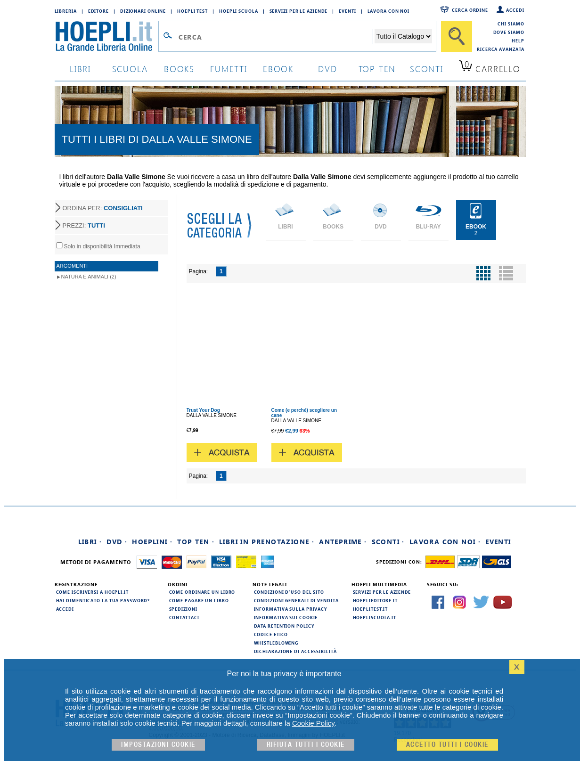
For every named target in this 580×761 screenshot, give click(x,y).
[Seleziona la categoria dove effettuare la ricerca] (403, 36)
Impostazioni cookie (158, 744)
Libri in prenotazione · (266, 541)
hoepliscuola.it (375, 617)
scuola (130, 68)
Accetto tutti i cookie (447, 744)
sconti (426, 68)
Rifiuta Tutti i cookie (306, 744)
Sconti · (388, 541)
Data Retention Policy (284, 626)
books (179, 68)
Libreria (66, 11)
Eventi (347, 11)
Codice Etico (271, 634)
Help (518, 40)
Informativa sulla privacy (290, 609)
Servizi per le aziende (299, 11)
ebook (278, 68)
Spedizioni (183, 609)
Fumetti (228, 68)
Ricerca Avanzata (500, 49)
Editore (98, 11)
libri (80, 68)
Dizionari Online (143, 11)
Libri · (90, 541)
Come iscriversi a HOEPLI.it (92, 592)
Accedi (515, 10)
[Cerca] (456, 36)
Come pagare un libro (199, 600)
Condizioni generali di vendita (296, 600)
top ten (377, 68)
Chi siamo (511, 23)
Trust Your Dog (203, 410)
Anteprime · (343, 541)
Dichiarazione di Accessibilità (295, 651)
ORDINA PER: (103, 208)
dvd (327, 68)
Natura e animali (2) (88, 276)
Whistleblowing (276, 643)
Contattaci (184, 617)
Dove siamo (508, 32)
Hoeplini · (152, 541)
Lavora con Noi (389, 11)
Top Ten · (195, 541)
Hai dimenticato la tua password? (103, 600)
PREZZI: (84, 225)
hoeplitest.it (370, 609)
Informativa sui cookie (286, 617)
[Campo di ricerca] (275, 36)
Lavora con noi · (445, 541)
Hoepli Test (192, 11)
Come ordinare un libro (202, 592)
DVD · (116, 541)
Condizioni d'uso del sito (289, 592)
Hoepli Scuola (238, 11)
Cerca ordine (470, 10)
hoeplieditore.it (375, 600)
